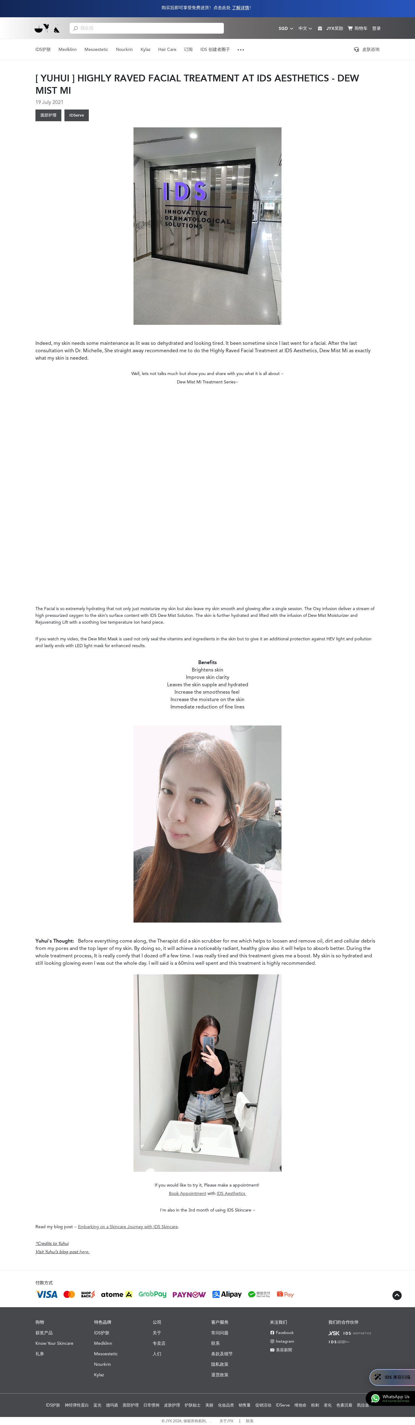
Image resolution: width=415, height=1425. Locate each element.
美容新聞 (281, 1350)
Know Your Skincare (54, 1343)
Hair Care (167, 49)
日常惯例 (151, 1405)
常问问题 (219, 1332)
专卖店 (159, 1343)
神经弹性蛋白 (77, 1405)
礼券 (39, 1353)
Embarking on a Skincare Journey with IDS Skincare (128, 1226)
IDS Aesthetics (231, 1193)
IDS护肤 (43, 49)
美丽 (209, 1405)
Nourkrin (124, 49)
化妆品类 (226, 1405)
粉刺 (315, 1405)
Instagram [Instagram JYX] (282, 1341)
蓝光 (97, 1405)
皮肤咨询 (367, 49)
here (83, 1251)
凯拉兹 (363, 1405)
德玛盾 (112, 1405)
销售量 (245, 1405)
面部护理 (48, 115)
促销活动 (263, 1405)
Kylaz (145, 49)
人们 (157, 1353)
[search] (75, 28)
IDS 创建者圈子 (215, 49)
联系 (215, 1343)
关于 (157, 1332)
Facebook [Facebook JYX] (282, 1332)
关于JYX (226, 1421)
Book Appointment (187, 1193)
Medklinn (68, 49)
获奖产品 (44, 1332)
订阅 (188, 49)
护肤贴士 (193, 1405)
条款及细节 (222, 1353)
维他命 (300, 1405)
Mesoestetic (96, 49)
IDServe (76, 115)
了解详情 (240, 7)
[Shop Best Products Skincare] (47, 28)
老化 (328, 1405)
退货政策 (219, 1374)
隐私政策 (219, 1364)
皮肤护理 (172, 1405)
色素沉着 (344, 1405)
